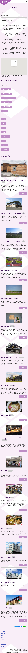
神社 (4, 123)
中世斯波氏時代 (6, 102)
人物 (4, 119)
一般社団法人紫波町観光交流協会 (4, 2)
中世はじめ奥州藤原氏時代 (8, 98)
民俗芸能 (4, 145)
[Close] (15, 61)
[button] (14, 68)
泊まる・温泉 (3, 639)
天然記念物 (5, 149)
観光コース (3, 635)
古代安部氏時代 (6, 93)
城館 (4, 132)
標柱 (4, 141)
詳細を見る (23, 193)
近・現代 (4, 111)
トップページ (3, 631)
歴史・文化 (3, 642)
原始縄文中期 (6, 89)
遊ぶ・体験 (3, 644)
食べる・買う (3, 646)
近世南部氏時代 (6, 106)
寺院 (4, 127)
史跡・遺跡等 (5, 136)
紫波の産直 (3, 633)
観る (2, 637)
